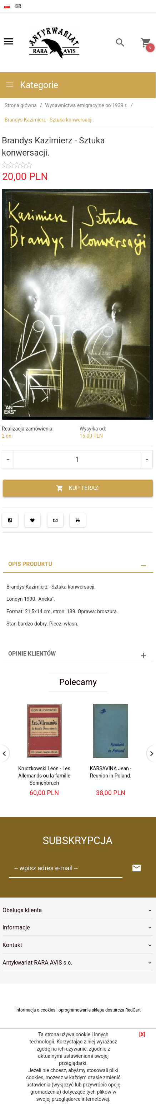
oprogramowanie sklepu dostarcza (91, 1010)
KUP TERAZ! (78, 488)
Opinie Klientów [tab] (32, 653)
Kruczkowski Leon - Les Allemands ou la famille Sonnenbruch (44, 776)
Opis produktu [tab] (30, 564)
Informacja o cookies (35, 1010)
